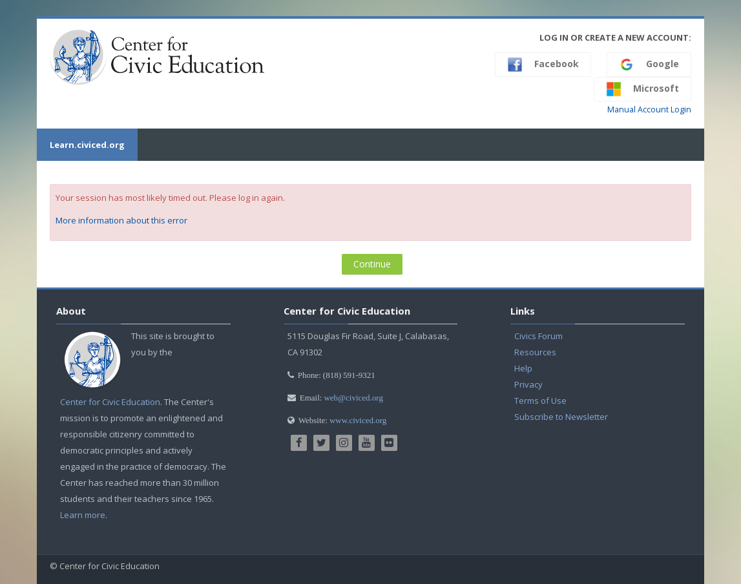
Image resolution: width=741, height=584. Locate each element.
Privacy (528, 384)
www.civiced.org (357, 420)
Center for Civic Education (110, 402)
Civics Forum (538, 336)
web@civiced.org (353, 397)
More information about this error (121, 220)
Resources (535, 352)
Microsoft (642, 89)
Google (649, 64)
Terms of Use (540, 400)
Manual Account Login (649, 109)
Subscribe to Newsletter (561, 416)
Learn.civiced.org (87, 145)
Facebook (543, 64)
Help (523, 368)
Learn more (82, 515)
